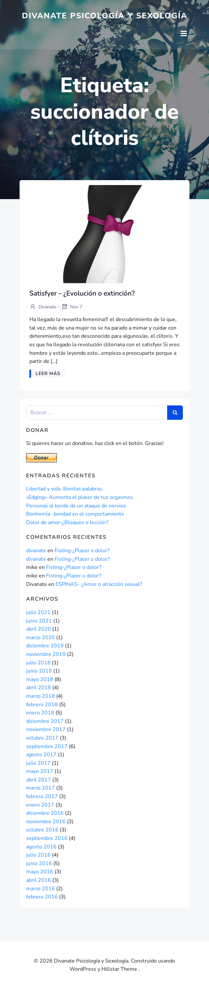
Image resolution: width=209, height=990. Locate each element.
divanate (42, 307)
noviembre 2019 (46, 654)
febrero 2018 (42, 704)
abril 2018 (38, 687)
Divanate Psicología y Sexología (104, 15)
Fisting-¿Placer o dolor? (82, 550)
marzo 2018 (40, 696)
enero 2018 (40, 712)
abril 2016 (38, 880)
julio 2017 (38, 763)
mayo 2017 (39, 771)
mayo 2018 (39, 679)
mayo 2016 (39, 871)
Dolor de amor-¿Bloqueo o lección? (67, 522)
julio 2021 (38, 612)
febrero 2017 (42, 796)
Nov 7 (71, 307)
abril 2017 (38, 779)
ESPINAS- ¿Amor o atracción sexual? (99, 584)
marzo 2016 (40, 888)
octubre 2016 (42, 829)
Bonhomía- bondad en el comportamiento (75, 514)
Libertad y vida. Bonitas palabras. (65, 488)
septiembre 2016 (47, 838)
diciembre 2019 (45, 645)
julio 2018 (38, 662)
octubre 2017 (42, 738)
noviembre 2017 (46, 729)
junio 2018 (39, 670)
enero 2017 (40, 805)
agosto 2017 (41, 754)
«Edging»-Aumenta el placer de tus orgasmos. (80, 497)
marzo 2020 (40, 637)
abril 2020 (38, 629)
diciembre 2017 (45, 721)
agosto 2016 (41, 846)
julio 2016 (38, 855)
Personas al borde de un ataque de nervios (76, 505)
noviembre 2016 (46, 821)
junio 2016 (39, 863)
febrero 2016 (42, 896)
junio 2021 (39, 620)
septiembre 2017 (47, 746)
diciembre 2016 (45, 813)
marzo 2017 (40, 788)
